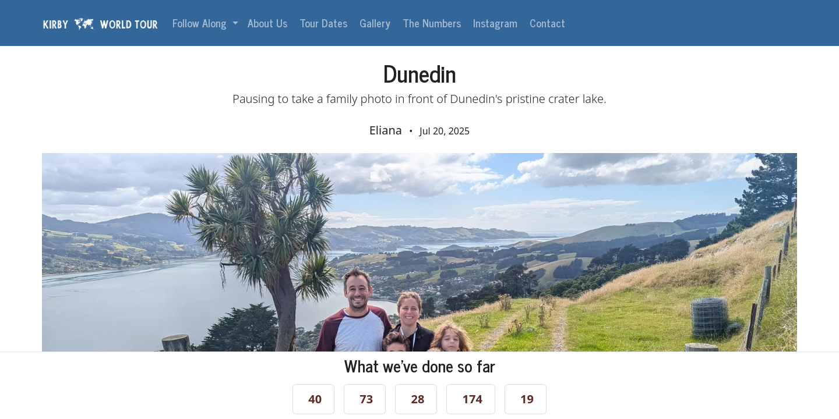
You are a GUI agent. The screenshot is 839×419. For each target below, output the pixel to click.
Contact (549, 22)
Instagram (496, 22)
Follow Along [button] (201, 22)
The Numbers (433, 22)
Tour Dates (324, 22)
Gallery (376, 22)
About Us (269, 22)
